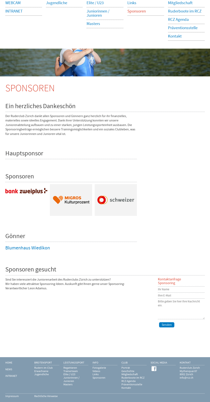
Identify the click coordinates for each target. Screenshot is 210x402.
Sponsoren (99, 377)
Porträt (125, 367)
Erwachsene (41, 371)
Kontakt (126, 387)
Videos (96, 371)
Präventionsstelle (131, 384)
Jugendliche (41, 374)
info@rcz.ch (186, 377)
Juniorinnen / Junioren (71, 379)
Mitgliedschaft (129, 374)
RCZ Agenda (128, 381)
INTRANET (11, 376)
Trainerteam (70, 371)
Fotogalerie (99, 367)
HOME (8, 362)
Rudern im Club (43, 367)
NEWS (8, 369)
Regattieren (70, 367)
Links (96, 374)
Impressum (12, 396)
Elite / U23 (69, 374)
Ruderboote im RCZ (132, 377)
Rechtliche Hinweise (46, 396)
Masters (68, 384)
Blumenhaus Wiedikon (27, 248)
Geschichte (127, 371)
